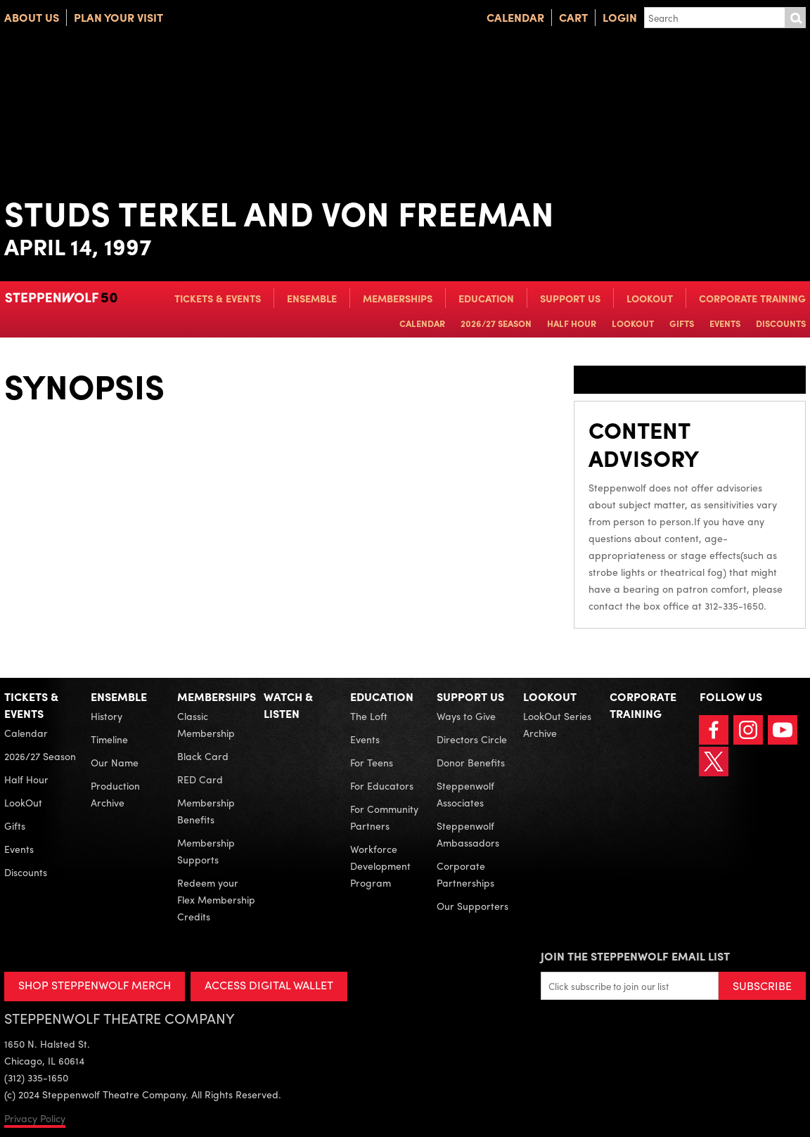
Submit (795, 17)
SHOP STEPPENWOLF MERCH (94, 985)
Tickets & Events (217, 298)
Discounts (781, 323)
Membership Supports (206, 850)
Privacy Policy (34, 1118)
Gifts (681, 323)
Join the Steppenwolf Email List (635, 956)
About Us (31, 17)
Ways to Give (466, 716)
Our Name (115, 762)
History (106, 716)
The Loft (368, 716)
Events (724, 323)
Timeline (109, 739)
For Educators (381, 785)
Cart (573, 17)
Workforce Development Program (380, 865)
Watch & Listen (288, 704)
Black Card (203, 756)
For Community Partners (384, 817)
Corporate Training (752, 298)
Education (486, 298)
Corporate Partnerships (465, 874)
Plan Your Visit (118, 17)
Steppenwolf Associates (465, 793)
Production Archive (115, 793)
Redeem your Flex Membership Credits (216, 899)
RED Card (200, 779)
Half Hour (571, 323)
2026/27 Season (496, 323)
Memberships (397, 298)
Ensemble (312, 298)
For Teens (371, 762)
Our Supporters (472, 906)
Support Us (570, 298)
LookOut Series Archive (557, 724)
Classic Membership (206, 724)
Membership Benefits (206, 810)
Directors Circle (472, 739)
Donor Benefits (471, 762)
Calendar (515, 17)
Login (620, 17)
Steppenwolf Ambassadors (468, 833)
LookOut (649, 298)
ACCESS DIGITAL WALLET (269, 985)
